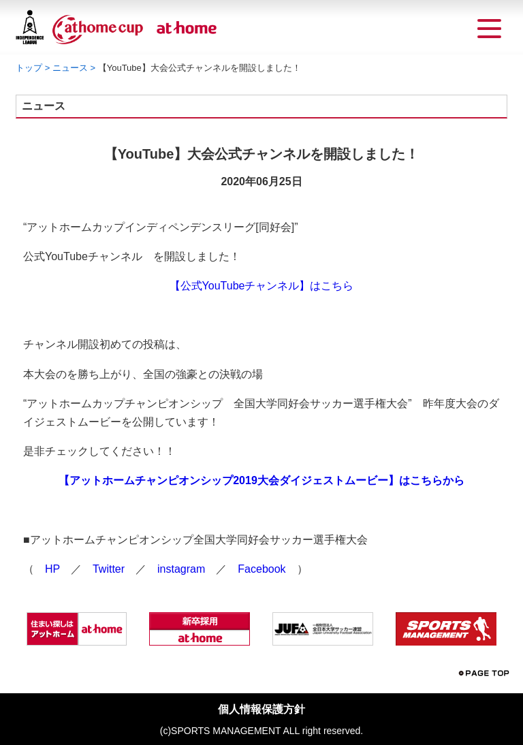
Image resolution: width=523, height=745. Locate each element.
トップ (29, 68)
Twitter (109, 569)
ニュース (70, 68)
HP (52, 569)
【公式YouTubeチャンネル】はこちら (262, 285)
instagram (181, 569)
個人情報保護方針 (261, 709)
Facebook (261, 569)
